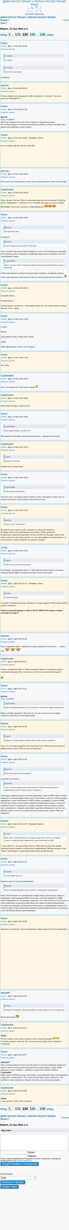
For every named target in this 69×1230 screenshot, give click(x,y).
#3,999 (3, 319)
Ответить (4, 49)
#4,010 (3, 662)
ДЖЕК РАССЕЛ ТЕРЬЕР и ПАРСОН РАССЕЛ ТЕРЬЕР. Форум (34, 3)
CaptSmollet (7, 189)
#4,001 (3, 379)
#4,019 (3, 1055)
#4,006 (3, 510)
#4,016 (3, 921)
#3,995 (3, 174)
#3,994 (3, 138)
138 (42, 34)
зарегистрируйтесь (24, 1161)
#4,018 (3, 1028)
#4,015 (3, 862)
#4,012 (3, 727)
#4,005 (3, 478)
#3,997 (3, 218)
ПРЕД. (3, 35)
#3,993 (3, 109)
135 (32, 34)
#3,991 (3, 46)
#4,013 (3, 759)
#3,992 (3, 88)
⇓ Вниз (65, 20)
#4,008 (3, 583)
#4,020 (3, 1091)
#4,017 (3, 996)
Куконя (4, 723)
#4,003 (3, 417)
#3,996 (3, 193)
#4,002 (3, 398)
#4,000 (3, 358)
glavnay (5, 85)
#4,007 (3, 551)
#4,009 (3, 639)
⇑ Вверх (65, 1118)
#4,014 (3, 824)
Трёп (3, 23)
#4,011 (3, 689)
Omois (4, 43)
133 (17, 34)
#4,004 (3, 447)
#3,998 (3, 288)
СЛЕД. (50, 35)
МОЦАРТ (5, 993)
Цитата (12, 49)
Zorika (4, 547)
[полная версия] (34, 14)
